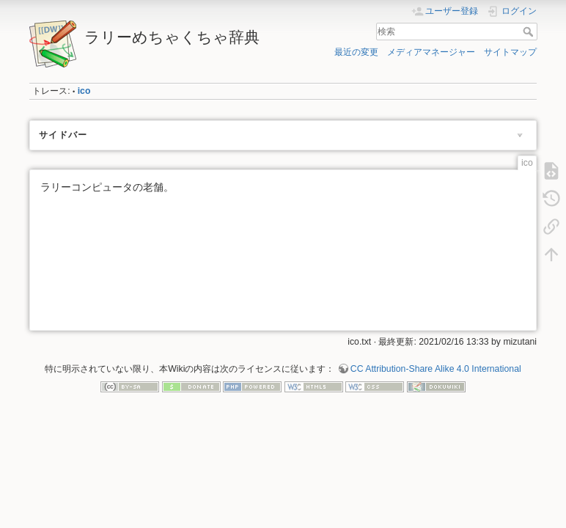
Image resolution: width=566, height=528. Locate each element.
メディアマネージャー (431, 52)
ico (84, 91)
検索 (530, 31)
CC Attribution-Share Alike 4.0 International (435, 369)
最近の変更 (356, 52)
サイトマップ (510, 52)
